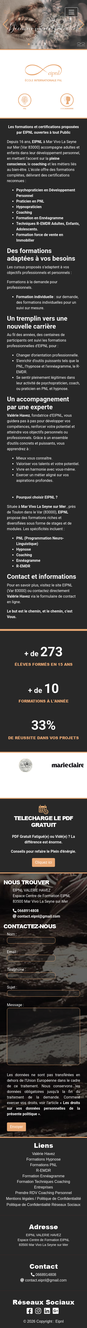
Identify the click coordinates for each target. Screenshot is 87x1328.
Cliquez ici (43, 862)
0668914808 (26, 911)
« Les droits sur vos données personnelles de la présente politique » (43, 1108)
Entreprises (43, 1187)
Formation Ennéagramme (43, 1176)
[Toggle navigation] (71, 12)
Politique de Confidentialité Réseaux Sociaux (43, 1205)
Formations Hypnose (43, 1159)
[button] (5, 24)
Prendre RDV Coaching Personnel (43, 1193)
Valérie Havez (43, 1154)
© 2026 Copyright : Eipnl (43, 1321)
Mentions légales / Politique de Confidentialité (43, 1199)
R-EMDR (43, 1170)
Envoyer (16, 1127)
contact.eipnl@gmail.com (36, 916)
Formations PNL (43, 1165)
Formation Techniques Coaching (43, 1182)
